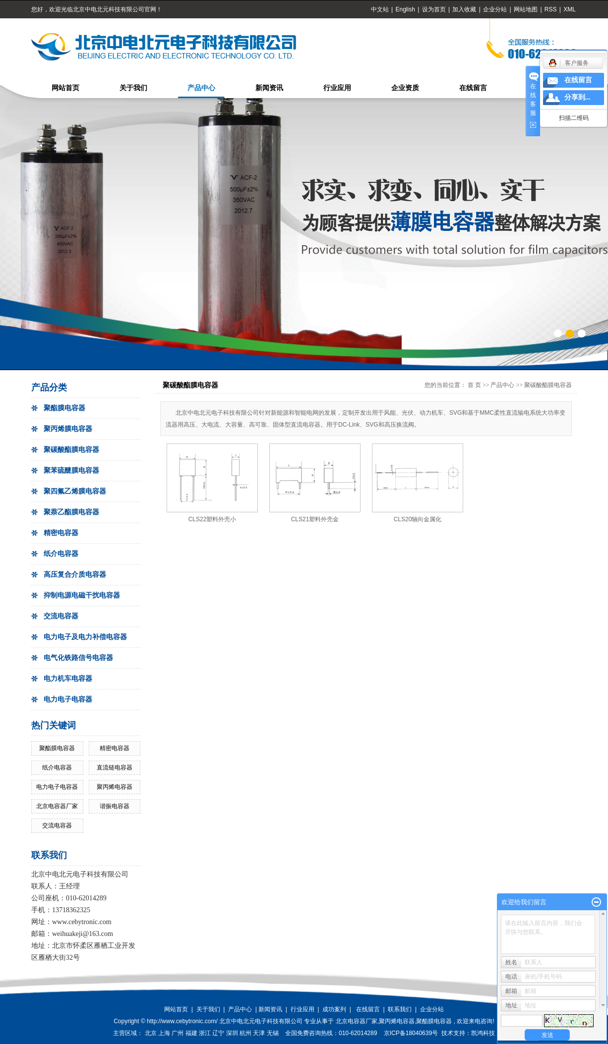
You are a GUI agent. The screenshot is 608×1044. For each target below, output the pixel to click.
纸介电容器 (61, 553)
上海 (164, 1033)
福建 (191, 1033)
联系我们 (400, 1009)
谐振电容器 (114, 806)
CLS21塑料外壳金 (315, 519)
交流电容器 (61, 616)
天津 (259, 1033)
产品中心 (201, 88)
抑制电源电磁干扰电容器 (82, 595)
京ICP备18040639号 (411, 1033)
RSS (551, 9)
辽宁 (218, 1033)
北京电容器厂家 (57, 806)
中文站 (380, 9)
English (405, 9)
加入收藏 (464, 9)
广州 (177, 1033)
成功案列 (334, 1009)
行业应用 (337, 88)
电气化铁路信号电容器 (78, 657)
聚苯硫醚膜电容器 (71, 470)
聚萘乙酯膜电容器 (71, 512)
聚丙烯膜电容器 (68, 429)
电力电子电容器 (68, 699)
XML (569, 9)
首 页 (474, 385)
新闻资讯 (269, 88)
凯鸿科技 (483, 1033)
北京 (151, 1033)
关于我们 (133, 88)
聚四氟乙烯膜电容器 (75, 491)
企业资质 (405, 88)
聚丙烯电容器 (114, 786)
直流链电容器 (114, 767)
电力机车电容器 (68, 678)
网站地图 (526, 9)
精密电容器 (61, 533)
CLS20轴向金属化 (418, 519)
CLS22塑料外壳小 (212, 519)
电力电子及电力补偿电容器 (85, 637)
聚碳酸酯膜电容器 (71, 449)
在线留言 (473, 88)
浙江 (205, 1033)
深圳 (232, 1033)
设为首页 (434, 9)
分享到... (577, 97)
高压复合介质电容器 (75, 574)
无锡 (273, 1033)
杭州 (245, 1033)
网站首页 (65, 88)
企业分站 (495, 9)
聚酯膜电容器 (64, 408)
